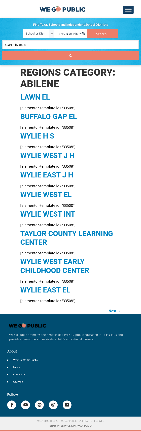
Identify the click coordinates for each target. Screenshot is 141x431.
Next (115, 311)
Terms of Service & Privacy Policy (70, 425)
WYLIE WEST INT (47, 214)
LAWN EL (35, 97)
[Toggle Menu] (128, 10)
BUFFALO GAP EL (48, 116)
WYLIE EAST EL (45, 290)
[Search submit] (70, 55)
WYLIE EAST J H (46, 175)
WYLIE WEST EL (46, 195)
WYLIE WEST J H (47, 155)
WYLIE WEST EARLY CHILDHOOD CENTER (54, 266)
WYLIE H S (37, 136)
